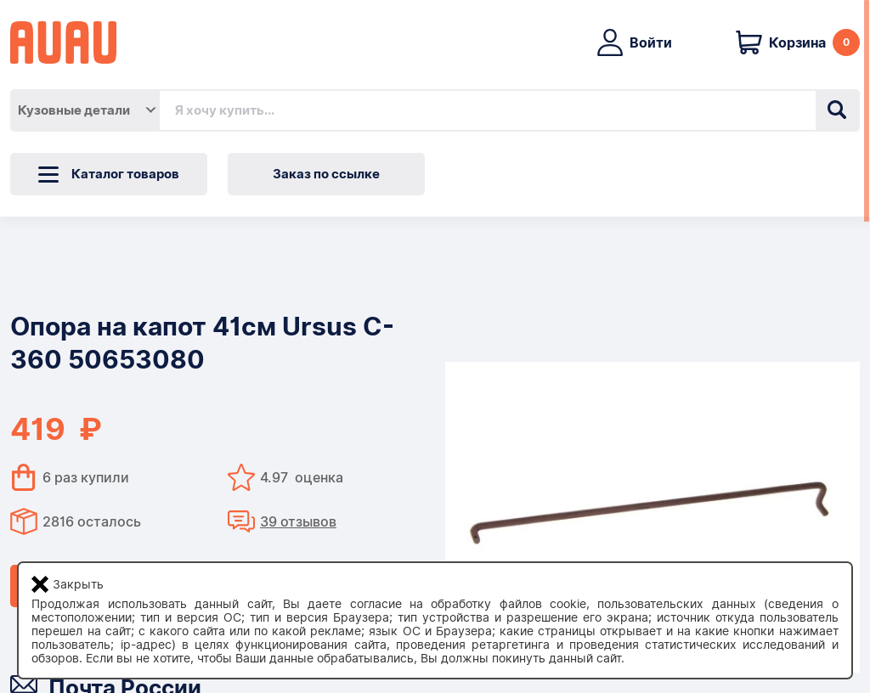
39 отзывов (298, 522)
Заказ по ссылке (326, 174)
